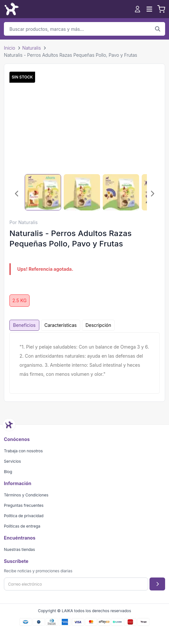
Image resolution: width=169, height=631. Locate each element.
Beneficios (24, 325)
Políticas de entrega (22, 526)
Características (61, 325)
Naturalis (31, 48)
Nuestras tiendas (19, 549)
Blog (8, 471)
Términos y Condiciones (26, 495)
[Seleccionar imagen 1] (43, 192)
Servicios (12, 461)
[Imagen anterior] (17, 193)
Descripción (98, 325)
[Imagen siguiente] (152, 193)
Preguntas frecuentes (24, 505)
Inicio (9, 48)
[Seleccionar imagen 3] (121, 192)
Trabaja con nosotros (23, 450)
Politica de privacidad (24, 515)
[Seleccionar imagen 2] (82, 192)
